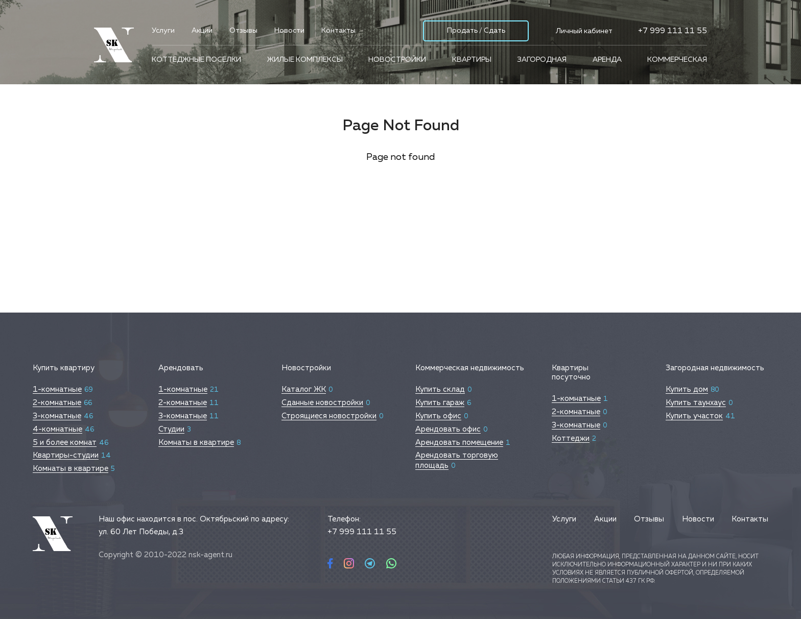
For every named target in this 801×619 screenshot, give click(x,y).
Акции (202, 30)
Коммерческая (677, 59)
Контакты (338, 30)
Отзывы (243, 30)
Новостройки (397, 59)
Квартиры (471, 59)
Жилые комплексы (305, 59)
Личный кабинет (584, 31)
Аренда (607, 59)
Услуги (163, 30)
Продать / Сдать (476, 30)
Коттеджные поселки (196, 59)
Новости (289, 30)
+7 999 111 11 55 (672, 31)
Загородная (542, 59)
